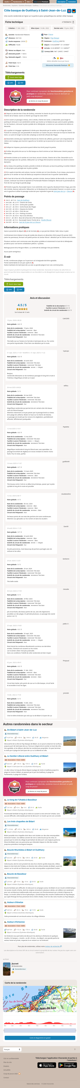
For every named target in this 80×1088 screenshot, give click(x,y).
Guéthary (56, 41)
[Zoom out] (74, 992)
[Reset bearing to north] (74, 996)
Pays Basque (55, 38)
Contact (6, 1078)
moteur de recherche (53, 946)
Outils (7, 2)
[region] (40, 999)
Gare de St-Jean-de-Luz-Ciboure (30, 222)
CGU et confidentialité (11, 1058)
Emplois (6, 1066)
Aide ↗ (29, 2)
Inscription (62, 2)
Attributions (7, 1011)
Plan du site (8, 1062)
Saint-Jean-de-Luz (60, 191)
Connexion (72, 2)
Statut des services (33, 1084)
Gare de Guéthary (23, 200)
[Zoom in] (74, 989)
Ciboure (69, 191)
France (51, 35)
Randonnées (18, 2)
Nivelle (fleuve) (46, 220)
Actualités (7, 1070)
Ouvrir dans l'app (15, 77)
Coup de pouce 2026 (12, 1074)
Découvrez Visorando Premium (58, 65)
